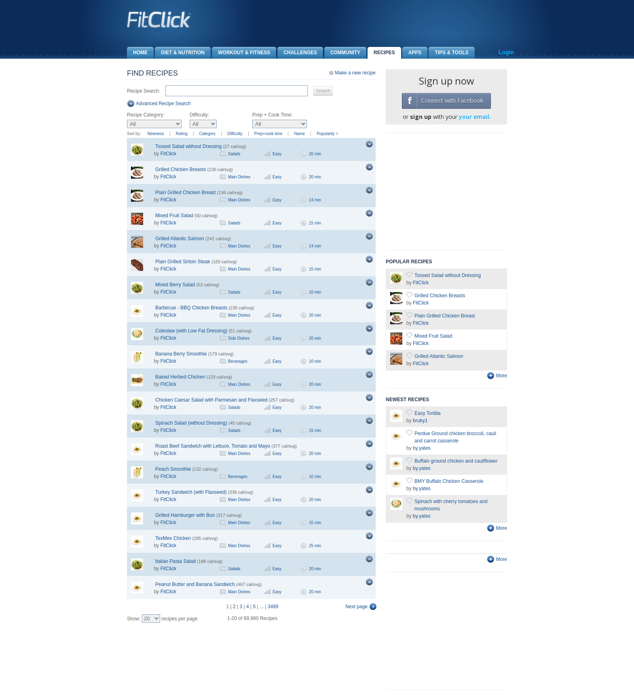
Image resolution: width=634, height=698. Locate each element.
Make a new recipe (355, 73)
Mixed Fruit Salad (174, 215)
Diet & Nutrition (180, 53)
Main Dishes (239, 177)
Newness (155, 133)
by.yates (422, 448)
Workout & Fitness (241, 53)
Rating (182, 133)
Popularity (325, 133)
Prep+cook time (268, 133)
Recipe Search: (143, 91)
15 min (315, 223)
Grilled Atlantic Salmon (179, 238)
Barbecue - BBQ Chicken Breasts (191, 308)
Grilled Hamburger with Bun (185, 515)
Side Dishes (238, 338)
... (262, 606)
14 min (315, 200)
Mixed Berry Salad (175, 285)
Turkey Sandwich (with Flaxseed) (190, 492)
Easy (277, 154)
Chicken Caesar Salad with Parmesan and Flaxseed (211, 400)
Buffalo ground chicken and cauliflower (455, 461)
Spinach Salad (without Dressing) (191, 423)
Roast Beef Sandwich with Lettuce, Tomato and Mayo (212, 446)
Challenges (297, 53)
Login (506, 52)
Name (299, 133)
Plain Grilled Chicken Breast (185, 192)
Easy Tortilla (427, 413)
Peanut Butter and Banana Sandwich (195, 584)
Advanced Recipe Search (163, 103)
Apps (412, 53)
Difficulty (235, 133)
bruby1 (420, 420)
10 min (315, 292)
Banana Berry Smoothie (181, 354)
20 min (315, 154)
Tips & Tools (448, 53)
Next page (356, 606)
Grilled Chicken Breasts (180, 169)
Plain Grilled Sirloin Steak (182, 261)
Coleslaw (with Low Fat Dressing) (191, 331)
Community (342, 53)
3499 (273, 606)
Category (207, 133)
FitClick (168, 154)
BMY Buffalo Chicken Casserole (448, 481)
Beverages (237, 361)
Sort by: (134, 133)
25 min (315, 546)
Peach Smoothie (173, 469)
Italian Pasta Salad (175, 561)
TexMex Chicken (173, 538)
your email (474, 117)
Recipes (381, 53)
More (501, 376)
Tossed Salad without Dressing (188, 146)
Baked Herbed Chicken (180, 377)
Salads (234, 154)
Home (137, 53)
